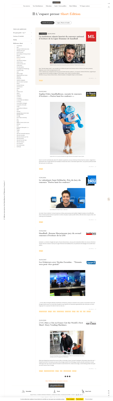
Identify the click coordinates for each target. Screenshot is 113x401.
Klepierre (19, 95)
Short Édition (73, 6)
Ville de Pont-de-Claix (22, 140)
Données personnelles (65, 394)
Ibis (17, 90)
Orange (18, 116)
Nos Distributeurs (38, 6)
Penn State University (22, 117)
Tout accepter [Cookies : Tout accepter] (70, 399)
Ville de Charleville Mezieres (23, 133)
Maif (18, 109)
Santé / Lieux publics (60, 6)
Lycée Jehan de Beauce (22, 108)
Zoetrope (19, 146)
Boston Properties (21, 57)
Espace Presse (33, 394)
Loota (18, 106)
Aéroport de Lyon (21, 50)
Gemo (18, 83)
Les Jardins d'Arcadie (21, 105)
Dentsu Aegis (20, 73)
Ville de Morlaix (20, 138)
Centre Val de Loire (21, 63)
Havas (18, 88)
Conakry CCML (20, 70)
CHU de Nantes (20, 67)
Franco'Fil (19, 78)
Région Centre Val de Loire (23, 122)
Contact (73, 394)
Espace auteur (85, 6)
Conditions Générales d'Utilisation (44, 394)
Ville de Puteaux (20, 141)
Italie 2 (18, 93)
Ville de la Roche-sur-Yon (22, 137)
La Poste (19, 96)
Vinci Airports (20, 143)
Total (18, 132)
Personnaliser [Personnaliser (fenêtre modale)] (89, 399)
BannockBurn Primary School (23, 54)
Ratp (18, 121)
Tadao (18, 130)
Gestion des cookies (56, 394)
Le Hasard (19, 98)
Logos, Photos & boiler (63, 22)
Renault (18, 124)
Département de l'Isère (22, 75)
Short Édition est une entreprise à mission (56, 381)
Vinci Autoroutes (20, 145)
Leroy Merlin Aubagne (22, 103)
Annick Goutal (20, 52)
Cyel (18, 72)
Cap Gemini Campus (21, 60)
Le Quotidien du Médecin (22, 100)
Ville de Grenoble (21, 135)
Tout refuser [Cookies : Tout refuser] (79, 399)
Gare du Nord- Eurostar (22, 82)
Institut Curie (20, 91)
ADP (18, 47)
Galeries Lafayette (21, 80)
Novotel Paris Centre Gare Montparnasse (23, 113)
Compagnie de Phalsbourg (23, 68)
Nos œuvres (26, 6)
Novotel (18, 111)
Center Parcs (20, 62)
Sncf (18, 125)
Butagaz (19, 58)
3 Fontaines (19, 45)
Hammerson (19, 86)
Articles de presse (47, 22)
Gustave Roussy (20, 85)
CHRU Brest (19, 65)
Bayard (18, 55)
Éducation (49, 6)
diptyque (19, 77)
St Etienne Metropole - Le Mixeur (22, 128)
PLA (17, 119)
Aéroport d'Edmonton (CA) (23, 49)
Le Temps (19, 101)
